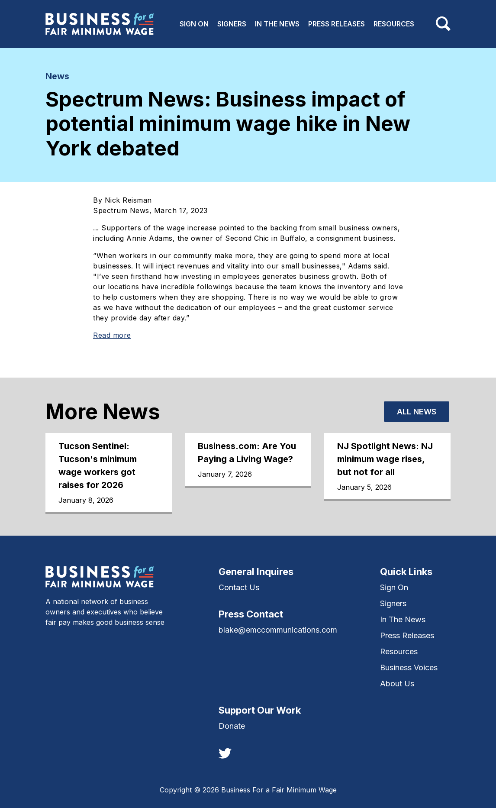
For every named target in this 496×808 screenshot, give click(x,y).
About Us (397, 683)
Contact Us (239, 587)
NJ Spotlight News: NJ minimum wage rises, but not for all (385, 459)
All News (416, 411)
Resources (394, 23)
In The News (277, 23)
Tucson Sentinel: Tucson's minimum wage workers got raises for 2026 (97, 465)
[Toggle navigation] (443, 23)
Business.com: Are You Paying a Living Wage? (247, 452)
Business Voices (409, 667)
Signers (231, 23)
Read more (112, 335)
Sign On (194, 23)
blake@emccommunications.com (278, 629)
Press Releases (336, 23)
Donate (232, 725)
